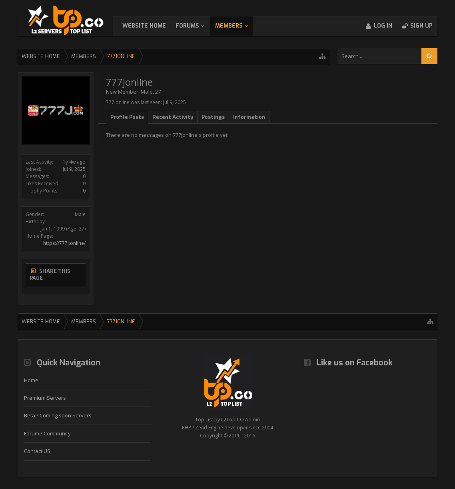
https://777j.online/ (64, 243)
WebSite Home (152, 26)
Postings (213, 117)
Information (249, 117)
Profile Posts (127, 117)
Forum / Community (47, 433)
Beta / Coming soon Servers (58, 415)
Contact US (37, 451)
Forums (195, 26)
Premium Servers (45, 397)
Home (31, 380)
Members (237, 26)
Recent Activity (172, 117)
